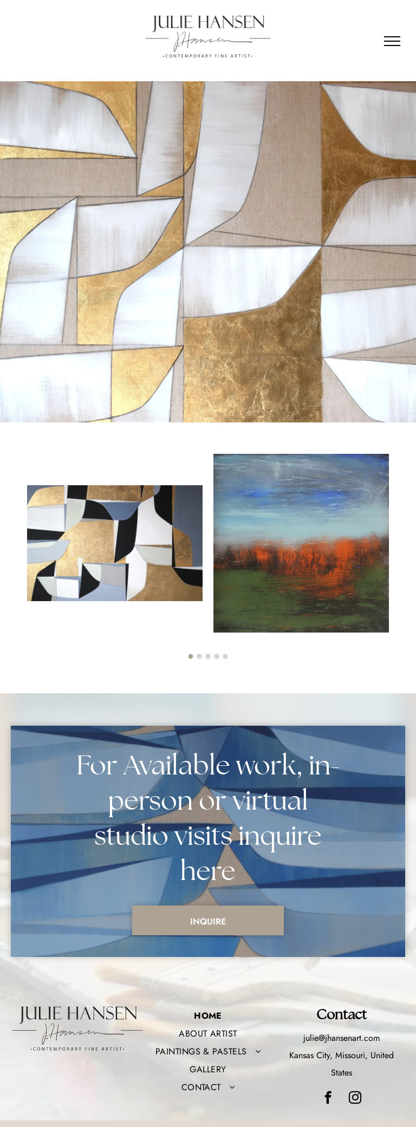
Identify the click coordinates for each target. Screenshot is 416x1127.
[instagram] (355, 1099)
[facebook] (327, 1099)
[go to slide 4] (216, 656)
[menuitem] (208, 1016)
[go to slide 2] (199, 656)
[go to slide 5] (225, 656)
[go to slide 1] (190, 656)
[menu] (392, 41)
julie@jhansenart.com (341, 1038)
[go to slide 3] (208, 656)
